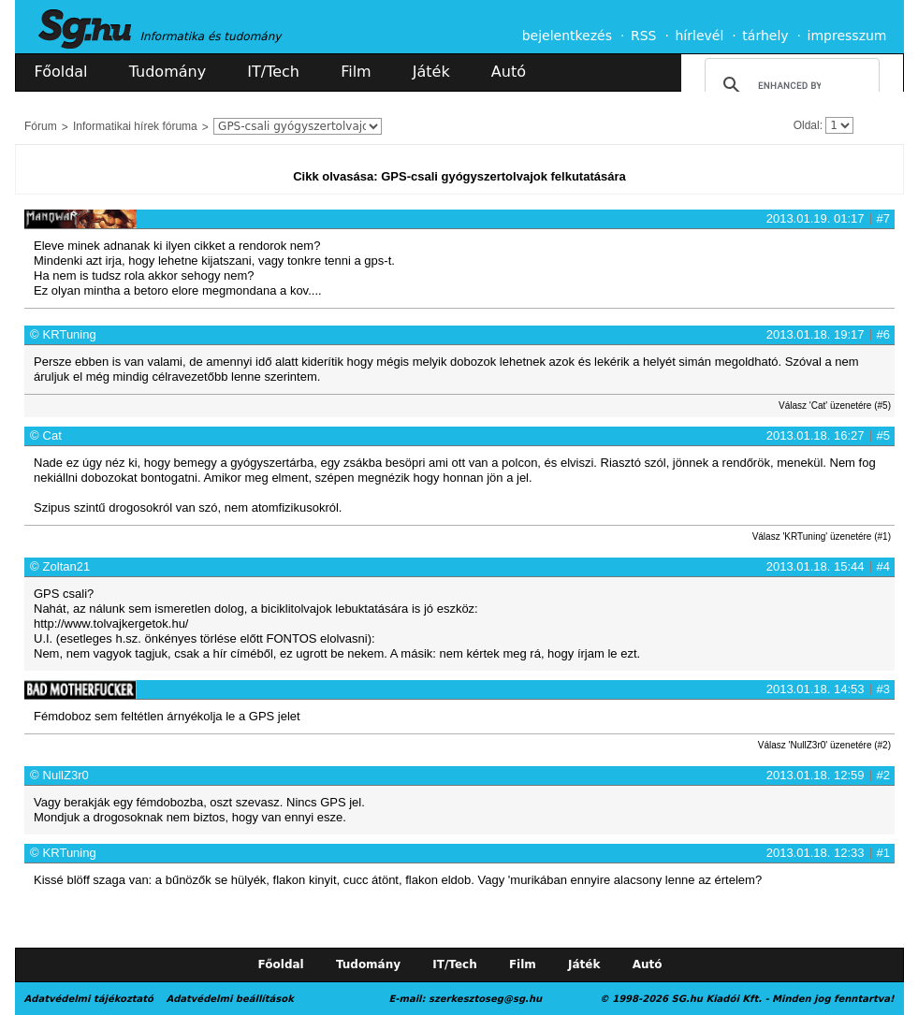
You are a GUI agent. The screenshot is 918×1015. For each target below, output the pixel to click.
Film (356, 71)
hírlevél (700, 35)
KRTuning (69, 334)
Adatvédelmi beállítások (229, 998)
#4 (883, 566)
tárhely (765, 35)
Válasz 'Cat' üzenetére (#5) (835, 405)
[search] (789, 85)
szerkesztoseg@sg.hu (485, 998)
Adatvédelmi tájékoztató (88, 998)
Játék (431, 71)
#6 (883, 334)
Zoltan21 (67, 566)
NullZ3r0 (66, 775)
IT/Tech (273, 71)
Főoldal (61, 71)
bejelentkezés (567, 35)
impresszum (847, 35)
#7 (883, 218)
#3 (883, 689)
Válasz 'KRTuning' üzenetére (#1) (821, 536)
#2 (883, 775)
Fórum (40, 126)
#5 (883, 435)
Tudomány (167, 71)
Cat (52, 435)
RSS (644, 35)
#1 (883, 853)
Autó (508, 71)
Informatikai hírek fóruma (135, 126)
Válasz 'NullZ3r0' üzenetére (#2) (824, 745)
